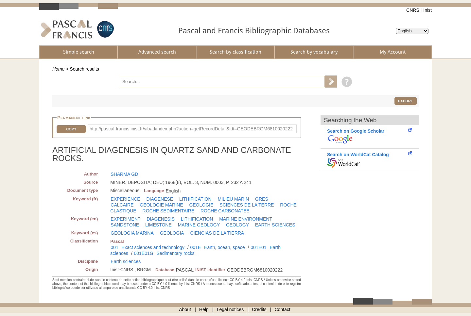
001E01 (258, 247)
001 (114, 247)
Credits (259, 309)
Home (58, 69)
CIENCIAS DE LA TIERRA (217, 233)
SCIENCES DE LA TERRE (246, 205)
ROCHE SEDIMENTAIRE (168, 210)
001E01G (143, 253)
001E (195, 247)
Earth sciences (126, 261)
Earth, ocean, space (224, 247)
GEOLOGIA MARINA (132, 233)
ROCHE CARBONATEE (225, 210)
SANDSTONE (125, 224)
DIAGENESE (159, 199)
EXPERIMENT (125, 219)
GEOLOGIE (201, 205)
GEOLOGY (237, 224)
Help (204, 309)
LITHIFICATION (195, 199)
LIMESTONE (158, 224)
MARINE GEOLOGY (199, 224)
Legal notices (230, 309)
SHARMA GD (124, 174)
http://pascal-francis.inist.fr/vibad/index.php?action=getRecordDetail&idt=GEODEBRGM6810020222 (191, 128)
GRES (261, 199)
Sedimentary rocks (176, 253)
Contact (282, 309)
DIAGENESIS (161, 219)
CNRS (412, 10)
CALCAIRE (122, 205)
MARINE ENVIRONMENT (245, 219)
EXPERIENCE (125, 199)
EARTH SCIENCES (275, 224)
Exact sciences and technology (153, 247)
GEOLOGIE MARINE (161, 205)
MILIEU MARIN (233, 199)
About (185, 309)
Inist (427, 10)
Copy (71, 129)
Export (405, 101)
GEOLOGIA (172, 233)
